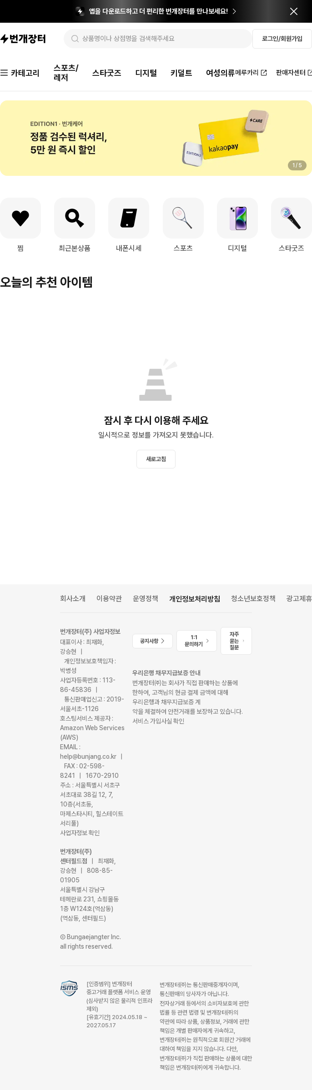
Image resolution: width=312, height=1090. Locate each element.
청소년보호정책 (253, 598)
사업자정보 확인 (80, 832)
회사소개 (73, 598)
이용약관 (109, 598)
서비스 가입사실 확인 (158, 721)
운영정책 (145, 598)
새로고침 (156, 459)
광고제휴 (299, 598)
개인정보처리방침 (194, 599)
